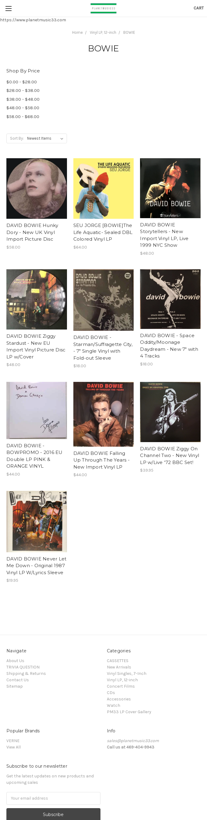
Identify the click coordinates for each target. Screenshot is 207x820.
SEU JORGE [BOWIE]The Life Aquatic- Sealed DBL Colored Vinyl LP (103, 232)
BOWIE (129, 32)
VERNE (12, 740)
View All (13, 747)
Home (77, 32)
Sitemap (14, 686)
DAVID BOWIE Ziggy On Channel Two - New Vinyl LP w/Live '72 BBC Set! (169, 455)
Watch (113, 705)
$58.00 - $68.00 (22, 116)
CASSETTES (117, 660)
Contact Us (17, 679)
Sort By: (17, 138)
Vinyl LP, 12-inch (103, 32)
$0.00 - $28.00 (21, 82)
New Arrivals (119, 667)
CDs (111, 692)
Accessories (119, 699)
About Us (15, 660)
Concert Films (121, 686)
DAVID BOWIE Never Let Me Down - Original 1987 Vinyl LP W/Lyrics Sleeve (36, 565)
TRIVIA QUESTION (23, 667)
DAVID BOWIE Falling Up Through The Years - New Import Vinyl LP (101, 460)
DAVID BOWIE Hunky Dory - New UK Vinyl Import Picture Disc (32, 232)
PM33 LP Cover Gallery (129, 711)
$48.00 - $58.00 (22, 107)
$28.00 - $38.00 (23, 90)
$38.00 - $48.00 (23, 99)
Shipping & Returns (26, 673)
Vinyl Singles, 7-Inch (126, 673)
